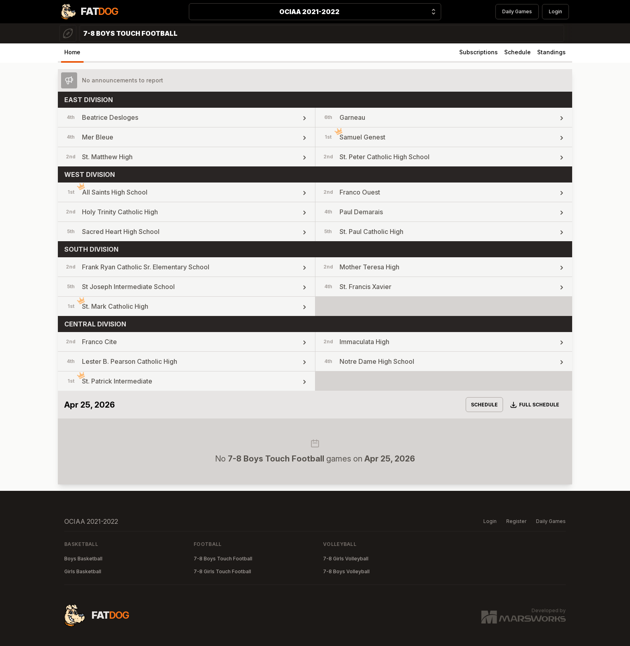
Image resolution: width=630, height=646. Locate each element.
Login (555, 11)
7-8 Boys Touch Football (223, 559)
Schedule (517, 52)
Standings (551, 52)
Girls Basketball (82, 571)
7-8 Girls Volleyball (345, 559)
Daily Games (517, 11)
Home (72, 52)
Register (516, 521)
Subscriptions (478, 52)
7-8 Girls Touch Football (222, 571)
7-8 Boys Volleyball (346, 571)
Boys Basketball (83, 559)
